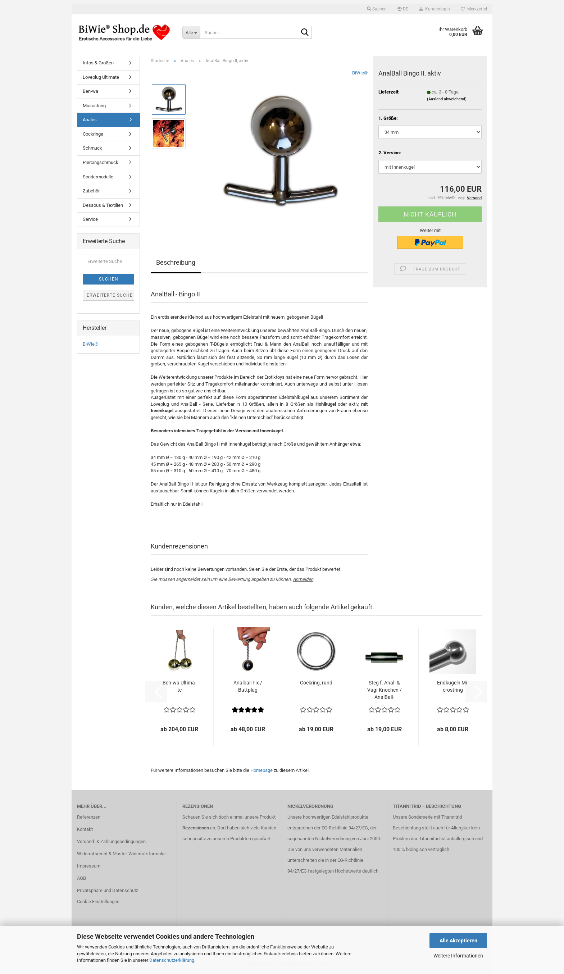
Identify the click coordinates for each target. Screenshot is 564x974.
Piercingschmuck (100, 162)
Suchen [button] (377, 9)
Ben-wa (90, 91)
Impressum (88, 866)
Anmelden (303, 579)
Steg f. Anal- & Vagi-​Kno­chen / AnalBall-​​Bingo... (384, 690)
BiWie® (360, 73)
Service (90, 219)
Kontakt (85, 829)
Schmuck (92, 148)
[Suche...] (191, 32)
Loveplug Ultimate (101, 77)
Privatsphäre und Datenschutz (107, 890)
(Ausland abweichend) (447, 99)
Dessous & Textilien (103, 205)
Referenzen (88, 817)
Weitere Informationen (458, 956)
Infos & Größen (98, 62)
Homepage (261, 770)
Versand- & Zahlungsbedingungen (111, 841)
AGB (81, 878)
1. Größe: (388, 118)
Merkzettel (474, 9)
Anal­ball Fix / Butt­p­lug (247, 686)
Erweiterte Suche (110, 295)
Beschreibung (175, 262)
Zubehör (91, 191)
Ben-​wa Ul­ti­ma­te (179, 686)
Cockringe (93, 134)
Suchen (108, 279)
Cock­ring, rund (316, 683)
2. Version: (389, 152)
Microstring (94, 105)
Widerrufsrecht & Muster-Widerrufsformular (121, 853)
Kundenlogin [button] (434, 9)
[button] (403, 9)
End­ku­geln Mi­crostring (452, 686)
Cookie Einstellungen (98, 901)
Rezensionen (195, 827)
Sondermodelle (98, 176)
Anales (90, 119)
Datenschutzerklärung (171, 960)
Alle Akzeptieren (458, 940)
